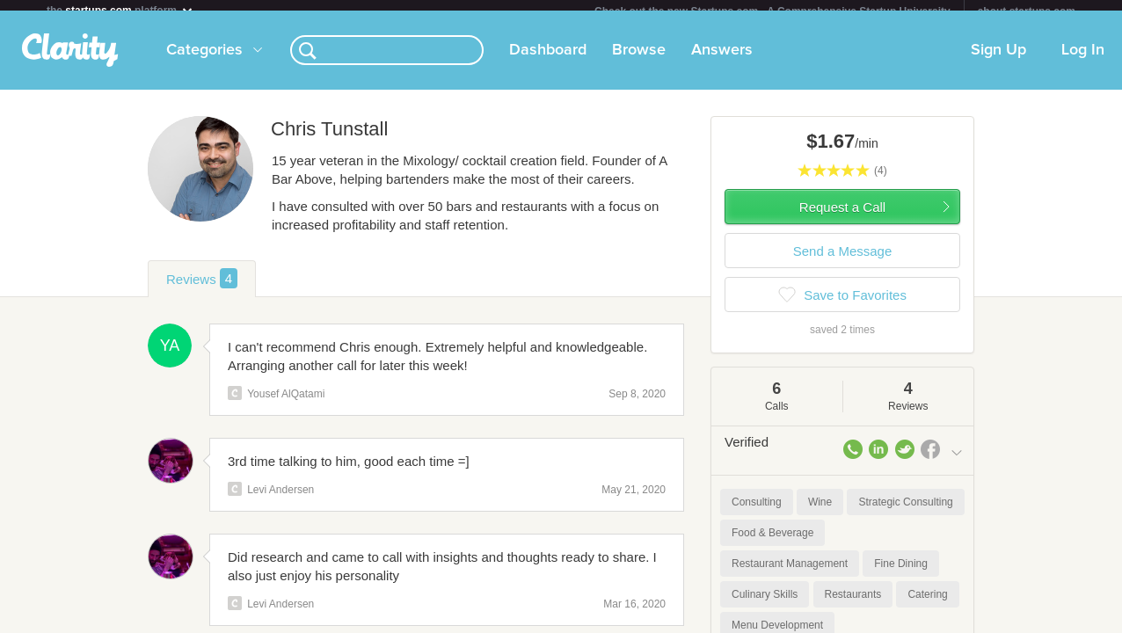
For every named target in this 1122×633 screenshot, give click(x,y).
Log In (1082, 61)
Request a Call (842, 217)
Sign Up (998, 61)
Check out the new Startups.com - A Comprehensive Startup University (772, 11)
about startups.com (1026, 11)
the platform (120, 10)
